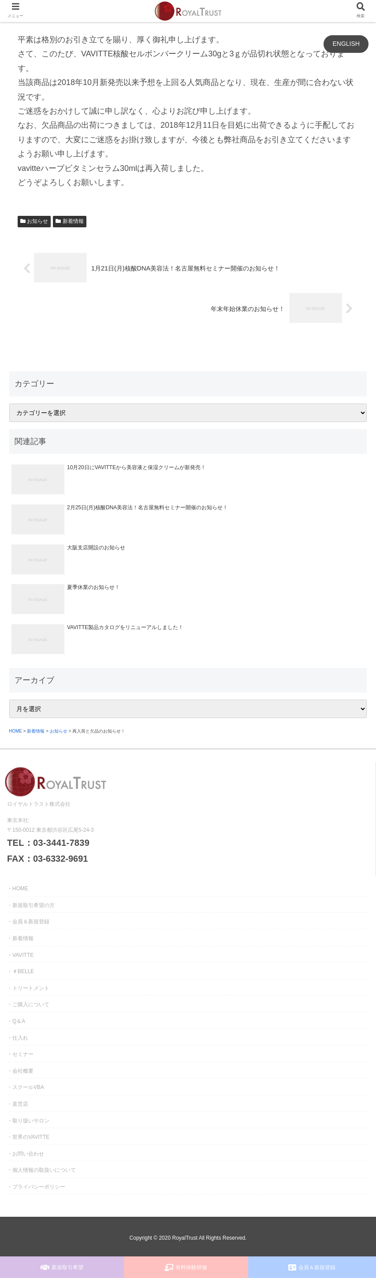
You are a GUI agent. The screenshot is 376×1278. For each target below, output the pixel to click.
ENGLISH (345, 43)
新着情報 (69, 221)
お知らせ (34, 221)
